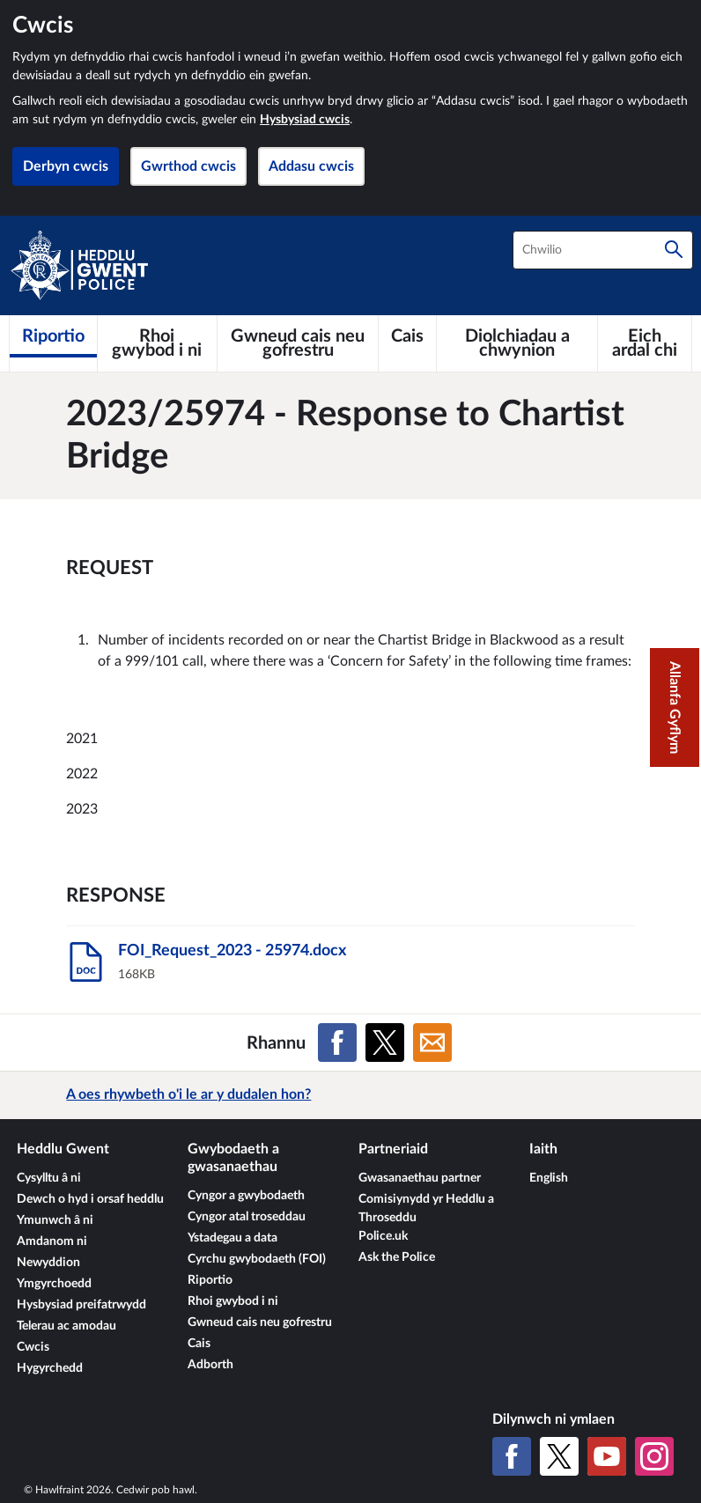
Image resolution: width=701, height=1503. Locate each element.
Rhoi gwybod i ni (233, 1301)
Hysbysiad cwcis (305, 120)
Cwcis (33, 1347)
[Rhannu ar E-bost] (432, 1042)
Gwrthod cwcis (188, 166)
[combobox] (603, 250)
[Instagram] (654, 1456)
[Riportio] (53, 336)
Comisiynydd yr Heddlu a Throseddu (426, 1208)
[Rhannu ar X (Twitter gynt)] (384, 1042)
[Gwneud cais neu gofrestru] (298, 343)
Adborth (210, 1365)
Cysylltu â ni (49, 1178)
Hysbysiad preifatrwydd (81, 1305)
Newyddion (48, 1262)
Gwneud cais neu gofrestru (260, 1322)
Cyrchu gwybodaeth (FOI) (257, 1259)
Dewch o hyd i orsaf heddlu (90, 1199)
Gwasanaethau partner (419, 1178)
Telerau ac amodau (66, 1326)
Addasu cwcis (311, 166)
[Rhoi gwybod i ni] (157, 343)
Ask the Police (396, 1257)
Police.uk (383, 1236)
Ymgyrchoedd (54, 1284)
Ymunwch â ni (55, 1220)
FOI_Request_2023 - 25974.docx (232, 951)
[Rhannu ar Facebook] (337, 1042)
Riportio (210, 1280)
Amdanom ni (52, 1241)
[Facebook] (511, 1456)
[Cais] (407, 336)
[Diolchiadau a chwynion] (517, 343)
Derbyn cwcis (65, 166)
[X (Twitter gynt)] (559, 1456)
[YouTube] (606, 1456)
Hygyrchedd (50, 1368)
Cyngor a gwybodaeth (246, 1196)
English (548, 1178)
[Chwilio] (673, 250)
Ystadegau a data (232, 1238)
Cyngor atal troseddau (247, 1217)
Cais (199, 1343)
